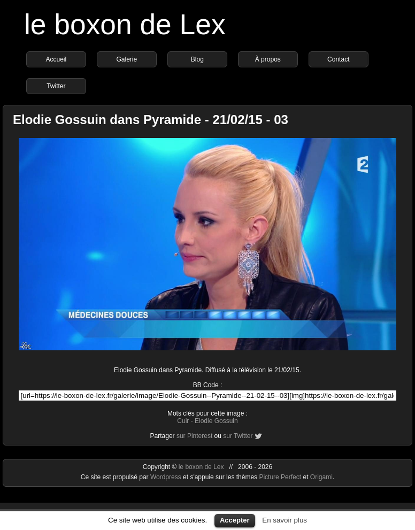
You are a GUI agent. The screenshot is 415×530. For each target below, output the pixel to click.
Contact (338, 59)
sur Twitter (237, 436)
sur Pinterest (194, 436)
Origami (321, 477)
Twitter (56, 86)
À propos (268, 59)
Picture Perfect (280, 477)
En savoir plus (284, 520)
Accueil (55, 59)
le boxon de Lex (125, 24)
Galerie (126, 59)
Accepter (235, 520)
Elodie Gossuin (216, 421)
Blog (197, 59)
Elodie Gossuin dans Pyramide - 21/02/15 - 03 (150, 119)
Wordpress (166, 477)
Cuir (183, 421)
